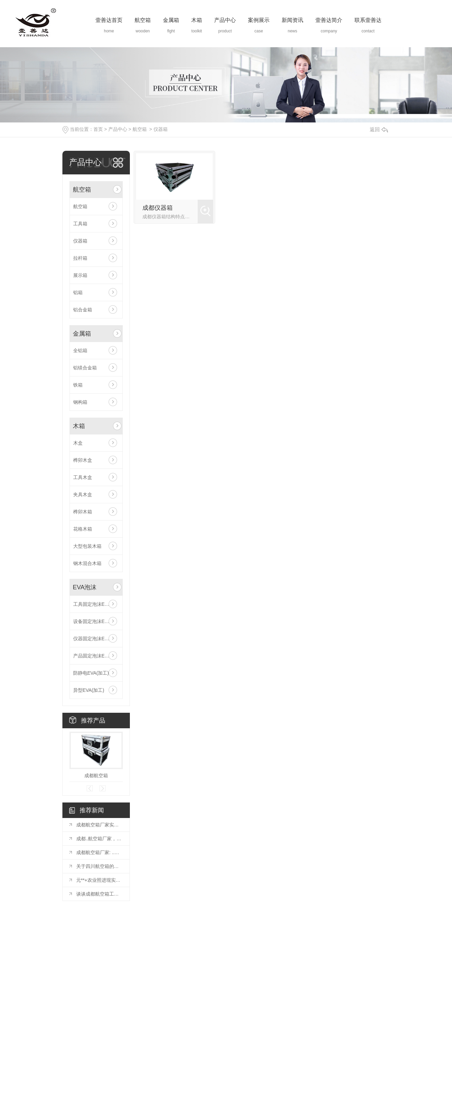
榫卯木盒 (82, 460)
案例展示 (259, 20)
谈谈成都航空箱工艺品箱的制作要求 (99, 894)
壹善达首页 (108, 20)
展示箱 (80, 275)
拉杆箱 (80, 258)
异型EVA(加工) (88, 690)
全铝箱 (80, 350)
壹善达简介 (328, 20)
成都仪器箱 (157, 207)
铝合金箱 (82, 309)
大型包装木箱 (87, 546)
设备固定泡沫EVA (92, 621)
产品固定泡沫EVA (92, 655)
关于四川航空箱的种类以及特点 (99, 866)
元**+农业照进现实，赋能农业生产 (99, 880)
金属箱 (171, 20)
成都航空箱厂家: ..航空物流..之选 (99, 852)
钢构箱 (80, 402)
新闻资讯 (292, 20)
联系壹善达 (368, 20)
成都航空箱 (96, 775)
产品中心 (225, 20)
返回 (379, 129)
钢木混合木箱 (87, 563)
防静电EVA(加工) (91, 673)
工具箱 (80, 223)
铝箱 (78, 292)
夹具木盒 (82, 494)
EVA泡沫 (85, 587)
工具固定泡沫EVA (92, 604)
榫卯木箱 (82, 511)
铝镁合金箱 (85, 367)
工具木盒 (82, 477)
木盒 (78, 443)
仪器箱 (160, 129)
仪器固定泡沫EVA (92, 638)
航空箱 (143, 20)
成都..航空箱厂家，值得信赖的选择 (99, 838)
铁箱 (78, 385)
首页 (98, 129)
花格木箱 (82, 529)
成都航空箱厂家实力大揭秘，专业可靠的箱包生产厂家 (99, 824)
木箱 (196, 20)
